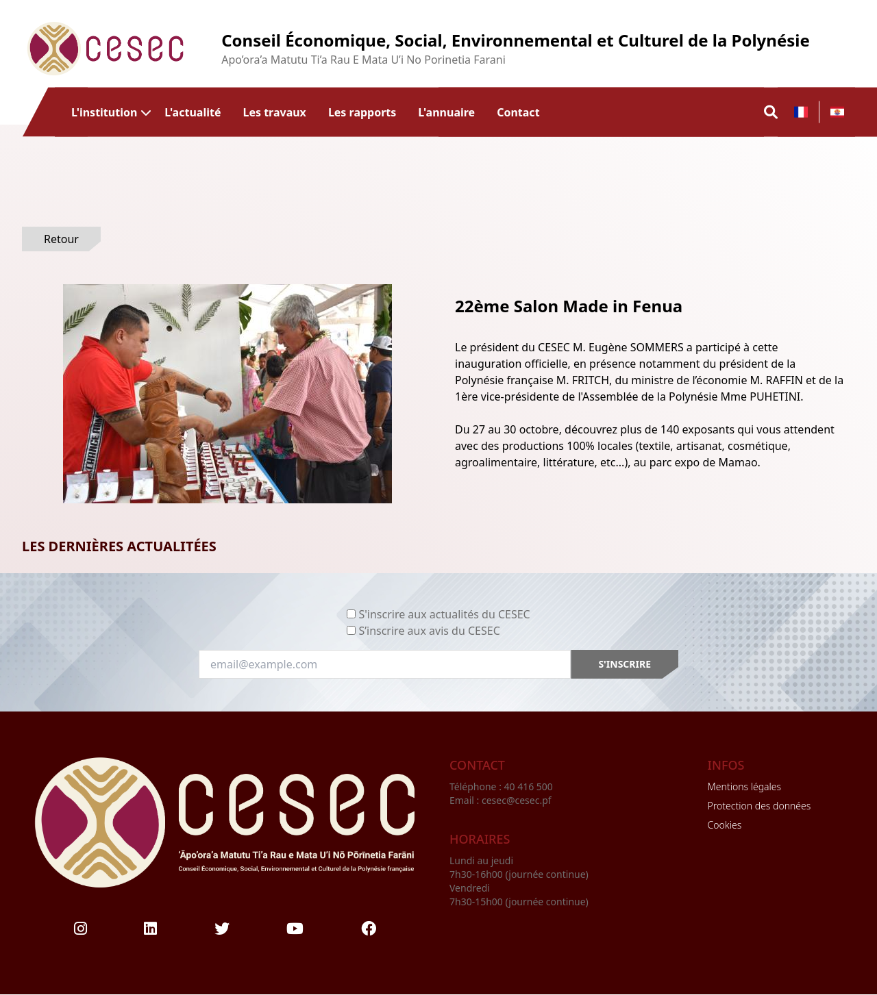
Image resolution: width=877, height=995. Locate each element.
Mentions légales (744, 786)
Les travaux (274, 111)
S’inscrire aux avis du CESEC (428, 630)
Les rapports (362, 111)
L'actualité (192, 111)
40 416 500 (530, 786)
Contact (518, 111)
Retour (61, 239)
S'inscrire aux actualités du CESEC (444, 614)
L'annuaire (446, 111)
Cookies (725, 824)
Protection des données (759, 805)
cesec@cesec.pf (517, 800)
